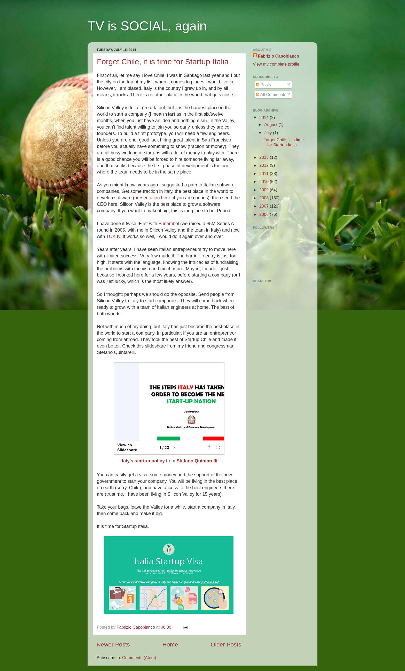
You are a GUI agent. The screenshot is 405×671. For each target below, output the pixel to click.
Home (170, 644)
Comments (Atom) (139, 657)
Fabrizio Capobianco (136, 627)
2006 (264, 214)
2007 (264, 206)
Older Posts (226, 644)
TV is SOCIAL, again (147, 26)
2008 (264, 197)
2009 (264, 189)
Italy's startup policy (142, 460)
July (268, 132)
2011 (264, 173)
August (271, 124)
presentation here (152, 197)
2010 (264, 181)
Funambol (169, 223)
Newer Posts (113, 644)
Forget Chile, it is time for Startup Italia (163, 61)
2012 (264, 165)
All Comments (271, 94)
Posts (263, 84)
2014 (264, 117)
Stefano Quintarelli (196, 460)
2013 (264, 157)
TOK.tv (113, 236)
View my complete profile (276, 64)
